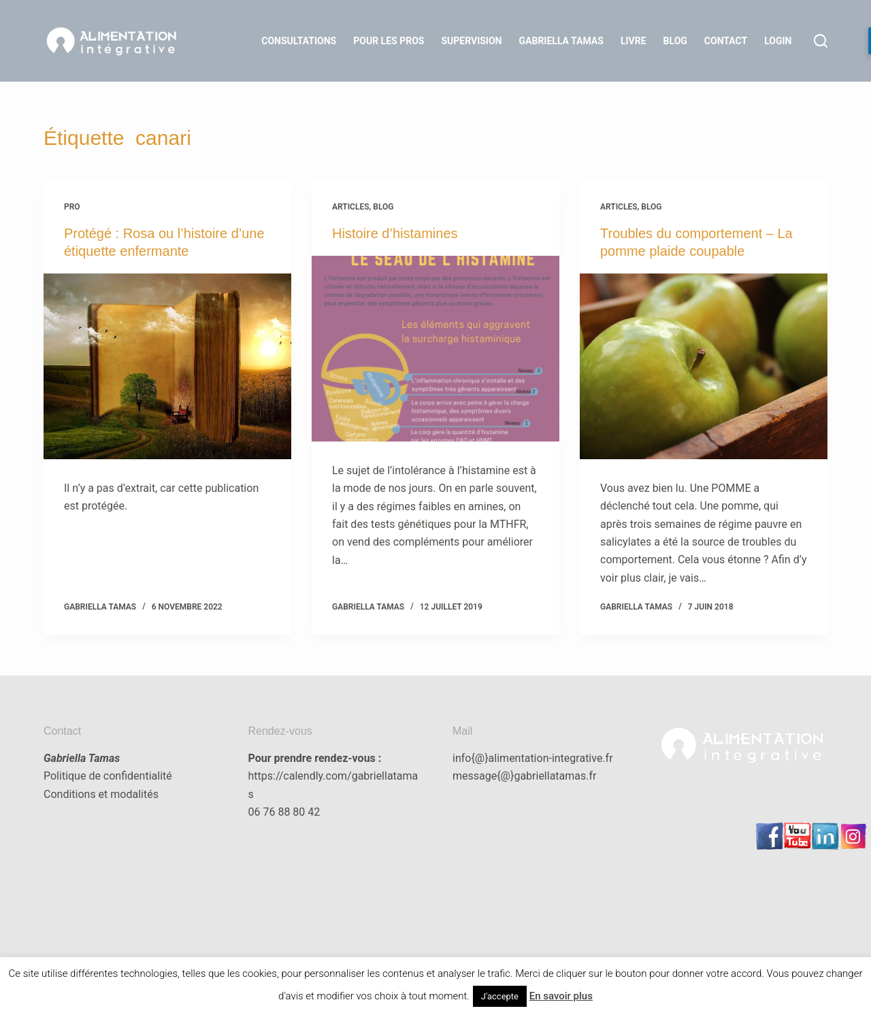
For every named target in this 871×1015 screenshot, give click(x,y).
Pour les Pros (388, 40)
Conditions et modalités (101, 794)
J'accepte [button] (500, 996)
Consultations (298, 40)
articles (350, 207)
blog (383, 207)
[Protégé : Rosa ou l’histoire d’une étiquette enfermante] (167, 366)
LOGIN (777, 40)
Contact (725, 40)
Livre (633, 40)
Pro (72, 207)
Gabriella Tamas (561, 40)
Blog (675, 40)
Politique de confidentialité (108, 775)
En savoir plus (561, 996)
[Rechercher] (820, 41)
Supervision (471, 40)
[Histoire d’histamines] (435, 349)
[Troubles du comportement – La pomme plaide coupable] (703, 366)
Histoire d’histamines (395, 233)
